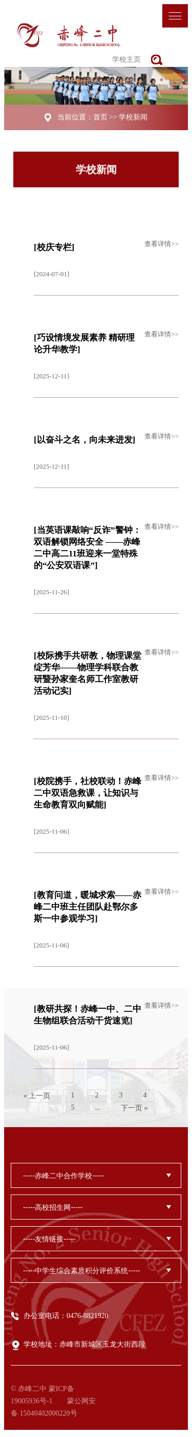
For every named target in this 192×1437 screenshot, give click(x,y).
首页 (100, 117)
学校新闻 (133, 117)
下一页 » (134, 1108)
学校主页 (126, 59)
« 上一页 (37, 1096)
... (97, 1107)
